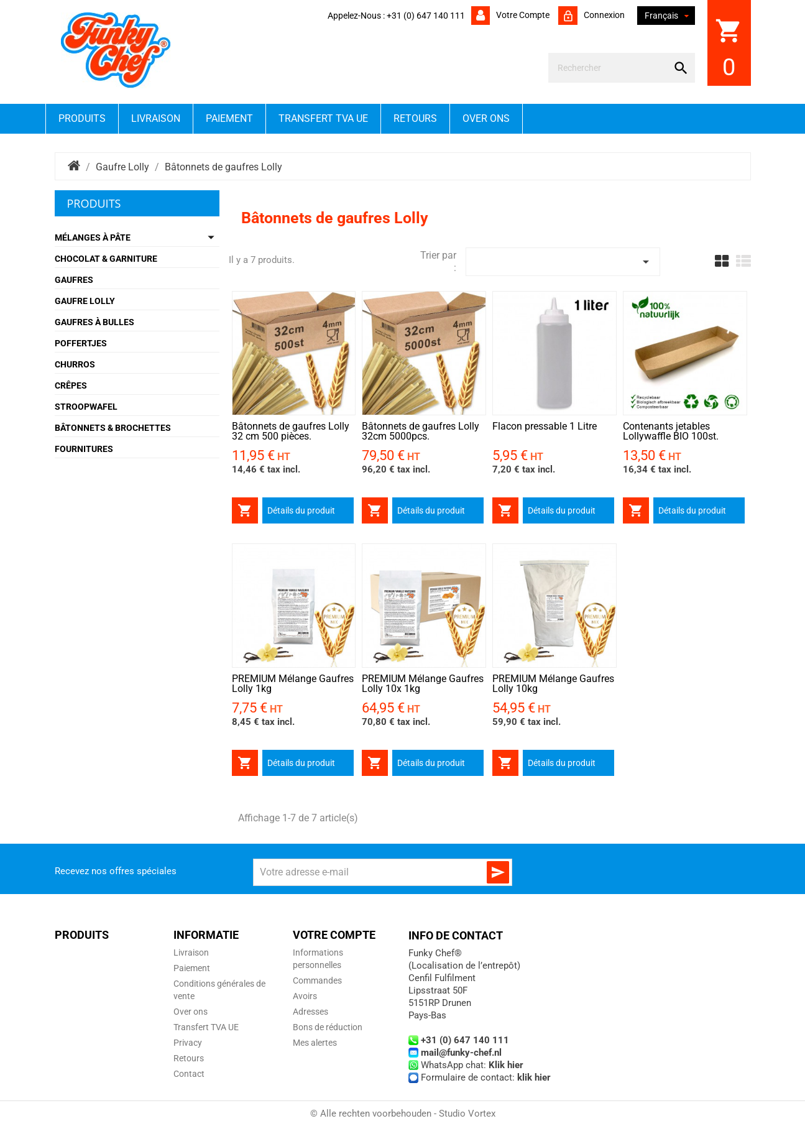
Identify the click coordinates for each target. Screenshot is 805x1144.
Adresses (310, 1012)
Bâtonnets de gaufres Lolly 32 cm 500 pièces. (290, 431)
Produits (82, 118)
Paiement (229, 118)
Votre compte (522, 15)
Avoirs (305, 996)
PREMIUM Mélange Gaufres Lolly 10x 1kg (423, 683)
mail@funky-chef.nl (461, 1052)
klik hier (534, 1077)
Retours (415, 118)
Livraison (155, 118)
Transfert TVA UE (323, 118)
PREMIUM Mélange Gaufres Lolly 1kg (293, 683)
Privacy (187, 1043)
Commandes (317, 980)
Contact (189, 1074)
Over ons (486, 118)
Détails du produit (301, 510)
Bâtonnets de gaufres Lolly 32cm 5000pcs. (420, 431)
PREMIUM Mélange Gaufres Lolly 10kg (553, 683)
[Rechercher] (610, 68)
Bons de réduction (327, 1027)
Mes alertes (315, 1043)
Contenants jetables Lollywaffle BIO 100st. (671, 431)
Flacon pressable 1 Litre (544, 426)
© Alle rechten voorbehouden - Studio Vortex (402, 1113)
